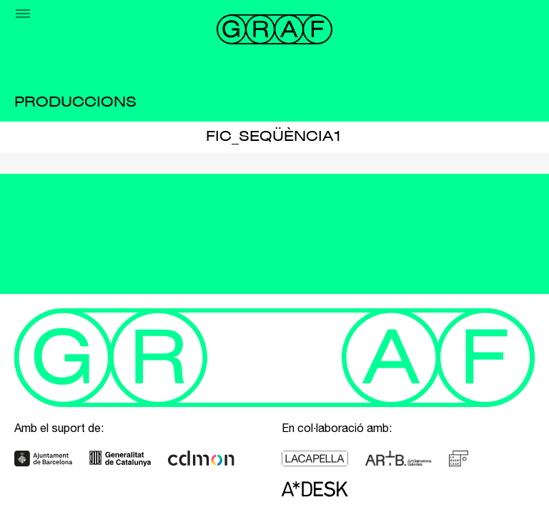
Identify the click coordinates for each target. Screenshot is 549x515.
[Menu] (23, 13)
